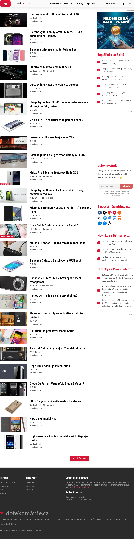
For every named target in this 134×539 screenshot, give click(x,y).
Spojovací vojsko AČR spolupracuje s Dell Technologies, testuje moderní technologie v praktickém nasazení (118, 303)
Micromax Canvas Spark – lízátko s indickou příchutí (57, 315)
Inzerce (28, 519)
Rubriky (79, 4)
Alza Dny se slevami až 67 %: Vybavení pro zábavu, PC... (114, 78)
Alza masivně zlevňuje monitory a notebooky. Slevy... (116, 62)
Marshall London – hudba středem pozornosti (58, 243)
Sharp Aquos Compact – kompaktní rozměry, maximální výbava (57, 192)
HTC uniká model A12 (43, 419)
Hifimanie (30, 482)
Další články (79, 458)
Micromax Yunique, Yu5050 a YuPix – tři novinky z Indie (60, 209)
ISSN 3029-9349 (8, 524)
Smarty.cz (4, 486)
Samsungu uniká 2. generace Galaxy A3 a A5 (57, 155)
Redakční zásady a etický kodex (112, 519)
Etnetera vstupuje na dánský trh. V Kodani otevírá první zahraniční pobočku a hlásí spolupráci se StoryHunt (116, 290)
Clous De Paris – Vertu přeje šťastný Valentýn (57, 383)
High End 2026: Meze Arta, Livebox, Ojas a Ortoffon (117, 242)
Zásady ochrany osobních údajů (79, 519)
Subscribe (126, 186)
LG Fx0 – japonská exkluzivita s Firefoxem (56, 401)
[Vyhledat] (130, 3)
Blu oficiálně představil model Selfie (52, 331)
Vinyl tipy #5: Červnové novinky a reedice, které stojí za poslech (116, 258)
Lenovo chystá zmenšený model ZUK (52, 137)
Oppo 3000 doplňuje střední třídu (50, 366)
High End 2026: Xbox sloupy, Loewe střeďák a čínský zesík (117, 250)
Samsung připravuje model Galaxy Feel (53, 49)
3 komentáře (48, 71)
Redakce (38, 519)
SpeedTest (92, 4)
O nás (48, 519)
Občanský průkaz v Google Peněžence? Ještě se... (113, 94)
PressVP (29, 490)
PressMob (30, 486)
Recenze (68, 4)
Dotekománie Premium (10, 519)
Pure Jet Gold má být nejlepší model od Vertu (57, 348)
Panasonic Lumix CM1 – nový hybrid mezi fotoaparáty (55, 280)
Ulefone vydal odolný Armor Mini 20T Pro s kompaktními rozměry (56, 34)
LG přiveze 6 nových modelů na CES (51, 67)
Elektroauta (111, 4)
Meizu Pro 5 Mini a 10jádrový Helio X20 (54, 172)
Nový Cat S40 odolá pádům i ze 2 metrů (54, 225)
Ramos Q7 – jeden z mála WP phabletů (53, 295)
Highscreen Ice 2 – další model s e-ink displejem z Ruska (60, 438)
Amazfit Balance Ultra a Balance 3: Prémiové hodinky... (116, 102)
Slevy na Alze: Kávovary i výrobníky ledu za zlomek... (117, 70)
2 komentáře (47, 198)
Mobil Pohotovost (8, 482)
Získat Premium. (81, 487)
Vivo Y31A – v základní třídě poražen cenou (56, 120)
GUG (1, 490)
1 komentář (48, 159)
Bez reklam (55, 4)
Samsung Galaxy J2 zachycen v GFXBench (55, 260)
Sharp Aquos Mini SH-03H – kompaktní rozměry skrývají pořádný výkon (59, 104)
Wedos (3, 493)
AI (101, 4)
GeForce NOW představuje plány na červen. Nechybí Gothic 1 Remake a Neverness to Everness (117, 278)
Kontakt (57, 519)
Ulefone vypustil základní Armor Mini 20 (54, 14)
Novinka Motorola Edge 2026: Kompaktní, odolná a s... (114, 86)
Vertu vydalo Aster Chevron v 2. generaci (54, 84)
